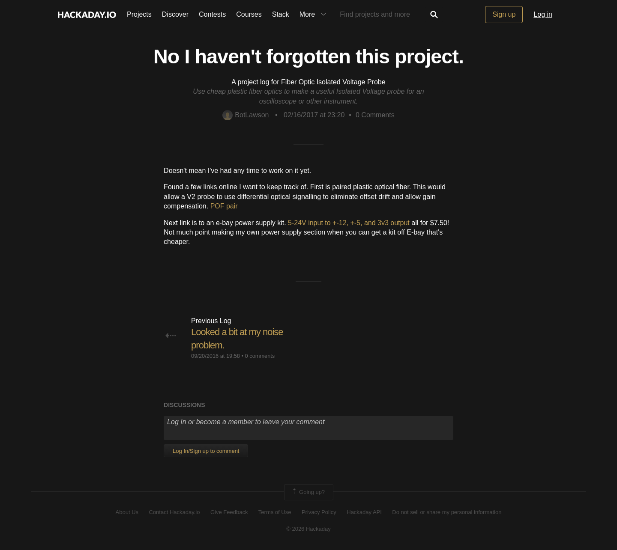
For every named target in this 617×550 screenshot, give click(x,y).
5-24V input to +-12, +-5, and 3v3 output (349, 222)
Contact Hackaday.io (174, 512)
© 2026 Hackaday (308, 529)
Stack (280, 14)
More (315, 14)
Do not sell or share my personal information (446, 512)
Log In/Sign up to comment (206, 451)
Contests (212, 14)
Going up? (308, 492)
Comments (375, 115)
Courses (249, 14)
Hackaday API (364, 512)
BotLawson (245, 115)
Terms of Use (274, 512)
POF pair (224, 206)
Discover (175, 14)
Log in (542, 14)
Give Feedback (229, 512)
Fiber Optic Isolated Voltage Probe (333, 82)
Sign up (503, 14)
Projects (139, 14)
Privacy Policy (319, 512)
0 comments (260, 356)
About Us (127, 512)
